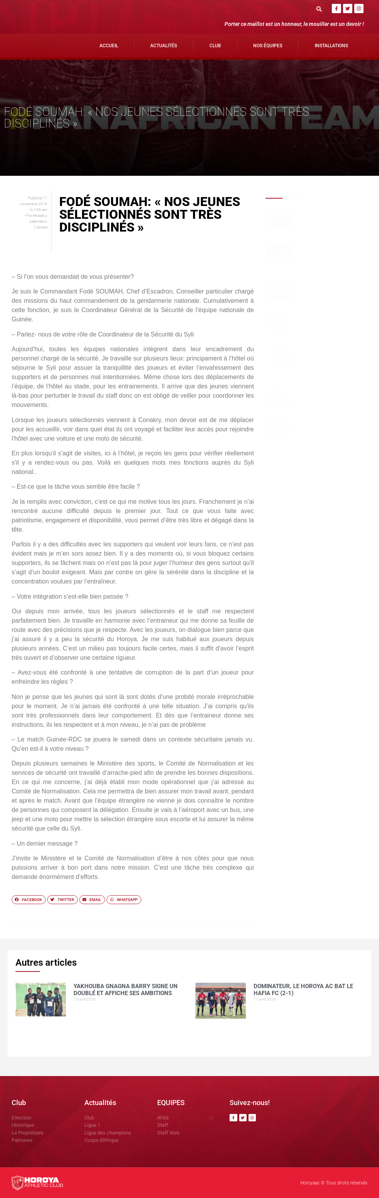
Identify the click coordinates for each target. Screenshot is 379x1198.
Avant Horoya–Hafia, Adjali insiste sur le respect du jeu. (326, 357)
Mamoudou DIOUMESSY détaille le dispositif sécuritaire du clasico (327, 289)
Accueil (108, 45)
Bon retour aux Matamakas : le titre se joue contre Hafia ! (327, 429)
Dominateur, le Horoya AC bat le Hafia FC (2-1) (326, 251)
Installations (331, 45)
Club (215, 45)
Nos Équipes (267, 45)
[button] (319, 9)
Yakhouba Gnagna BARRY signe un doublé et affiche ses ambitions (327, 219)
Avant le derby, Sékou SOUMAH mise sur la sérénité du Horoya (327, 327)
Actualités (163, 45)
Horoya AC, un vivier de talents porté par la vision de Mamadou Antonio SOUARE (327, 395)
